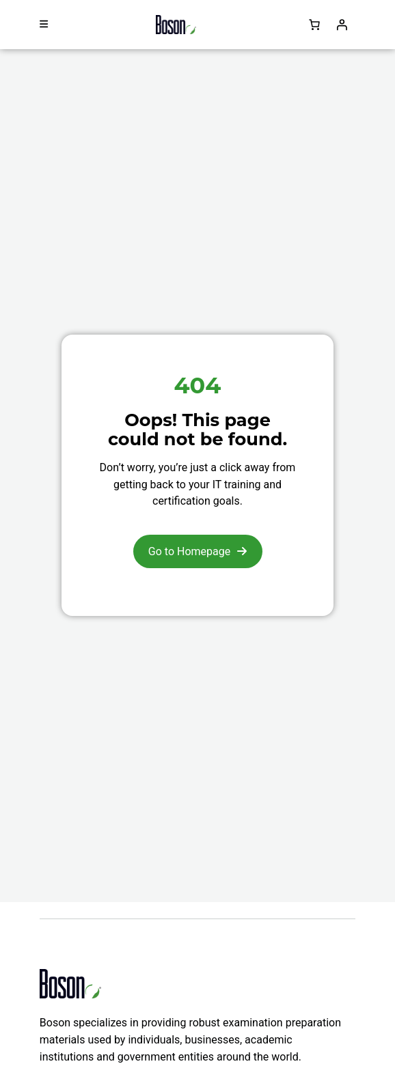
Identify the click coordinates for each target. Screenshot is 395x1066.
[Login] (341, 24)
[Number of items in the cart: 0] (314, 24)
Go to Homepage (189, 551)
